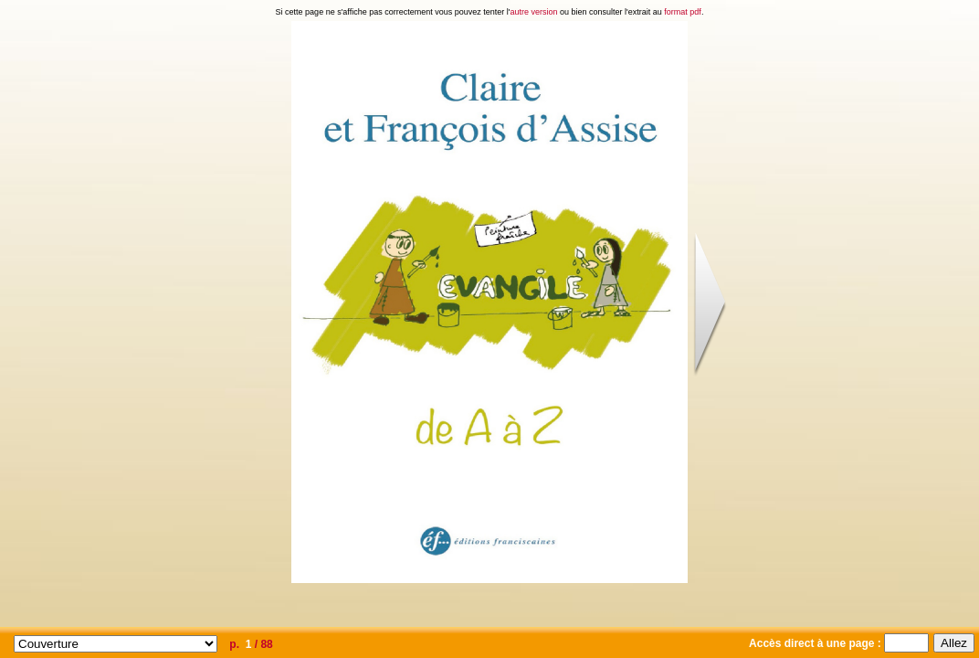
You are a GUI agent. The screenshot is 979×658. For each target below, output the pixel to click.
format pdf (682, 11)
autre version (534, 11)
